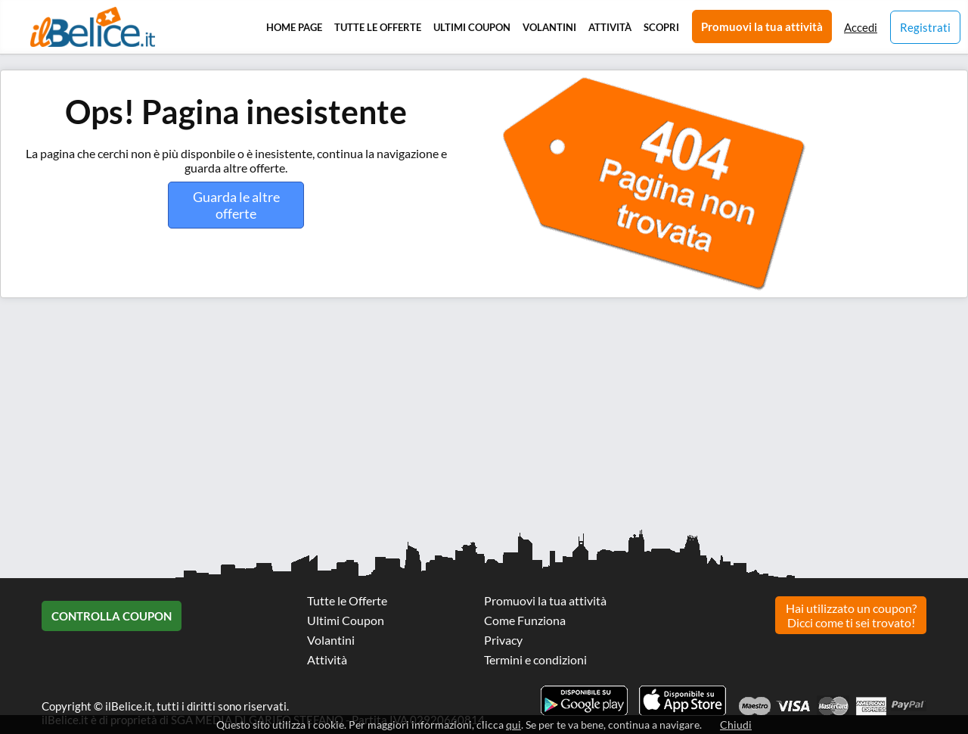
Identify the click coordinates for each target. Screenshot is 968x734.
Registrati (925, 27)
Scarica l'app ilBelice (682, 701)
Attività (609, 27)
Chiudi (736, 724)
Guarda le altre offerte (236, 205)
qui (513, 724)
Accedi (860, 27)
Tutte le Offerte (377, 27)
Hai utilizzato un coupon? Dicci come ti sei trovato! (851, 615)
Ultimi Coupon (471, 27)
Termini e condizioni (535, 659)
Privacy (503, 640)
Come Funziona (525, 620)
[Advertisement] (454, 419)
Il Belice (92, 27)
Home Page (294, 27)
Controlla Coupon (111, 616)
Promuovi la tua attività (762, 26)
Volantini (549, 27)
